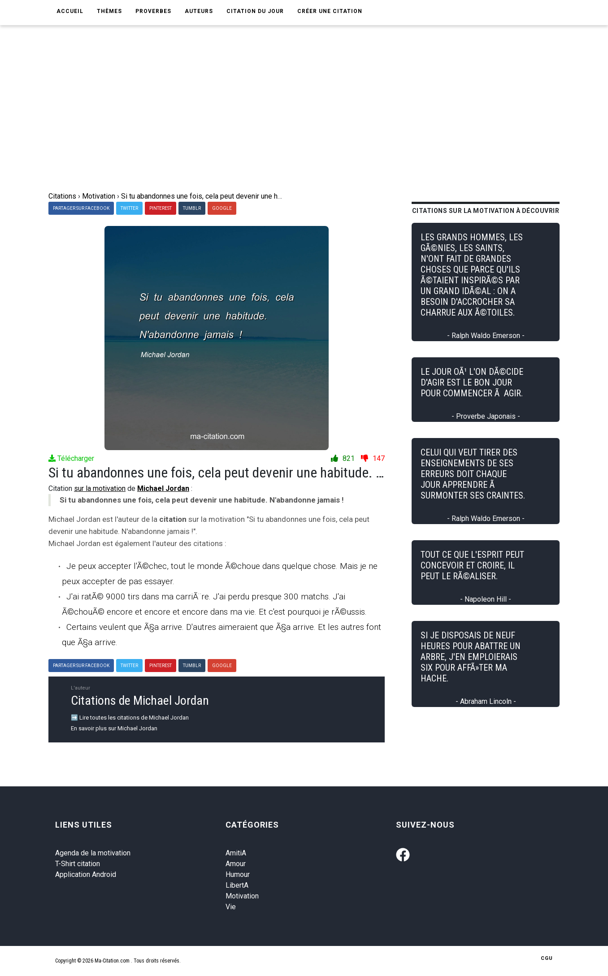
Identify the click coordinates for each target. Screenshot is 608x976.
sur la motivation (100, 488)
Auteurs (199, 11)
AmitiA (236, 853)
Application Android (85, 874)
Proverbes (153, 11)
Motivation (242, 896)
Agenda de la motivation (92, 853)
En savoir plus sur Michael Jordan (114, 728)
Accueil (69, 11)
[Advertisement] (311, 124)
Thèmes (109, 11)
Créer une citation (329, 11)
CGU (547, 958)
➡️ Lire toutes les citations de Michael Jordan (130, 717)
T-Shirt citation (77, 863)
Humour (238, 874)
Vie (231, 906)
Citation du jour (255, 11)
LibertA (237, 885)
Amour (236, 863)
